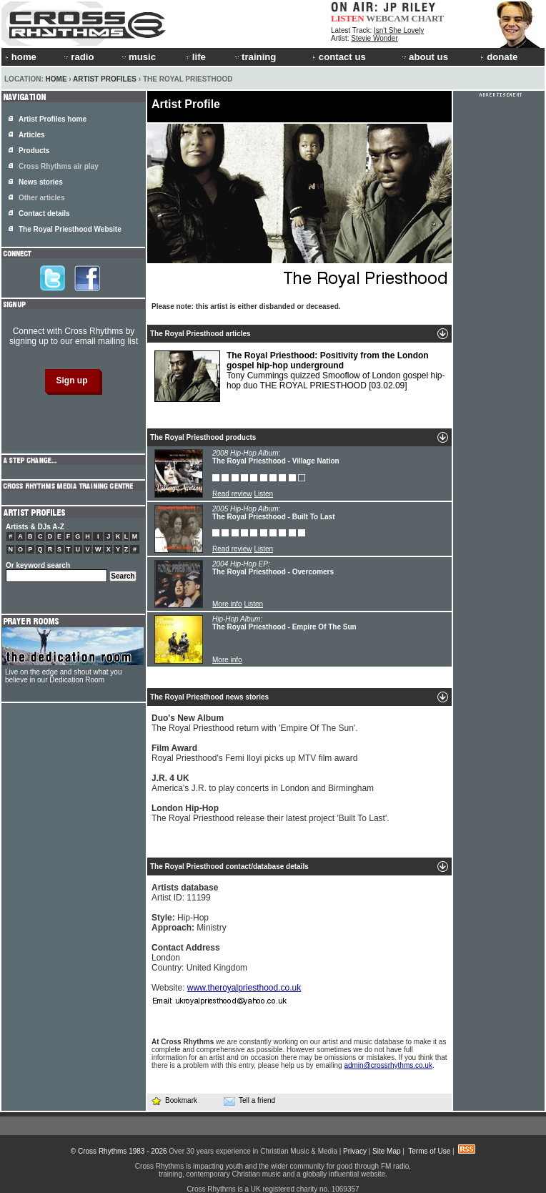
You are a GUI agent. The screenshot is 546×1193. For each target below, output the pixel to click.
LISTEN (347, 18)
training (254, 56)
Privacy (355, 1151)
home (20, 56)
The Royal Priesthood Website (70, 229)
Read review (232, 494)
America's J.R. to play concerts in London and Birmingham (263, 783)
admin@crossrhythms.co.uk (388, 1065)
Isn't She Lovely (399, 30)
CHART (428, 18)
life (195, 56)
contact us (339, 56)
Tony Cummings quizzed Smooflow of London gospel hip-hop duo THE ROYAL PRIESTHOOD (299, 376)
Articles (32, 135)
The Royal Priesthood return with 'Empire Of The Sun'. (255, 723)
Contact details (44, 213)
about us (424, 56)
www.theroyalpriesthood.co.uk (244, 988)
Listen (263, 494)
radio (78, 56)
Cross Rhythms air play (59, 166)
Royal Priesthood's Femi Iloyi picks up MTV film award (254, 753)
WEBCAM (387, 18)
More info (227, 604)
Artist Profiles (104, 79)
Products (34, 150)
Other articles (41, 198)
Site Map (386, 1151)
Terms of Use (429, 1151)
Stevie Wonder (374, 38)
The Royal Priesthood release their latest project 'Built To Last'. (270, 813)
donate (498, 56)
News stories (41, 182)
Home (56, 79)
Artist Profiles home (52, 119)
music (138, 56)
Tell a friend (249, 1101)
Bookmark (174, 1100)
